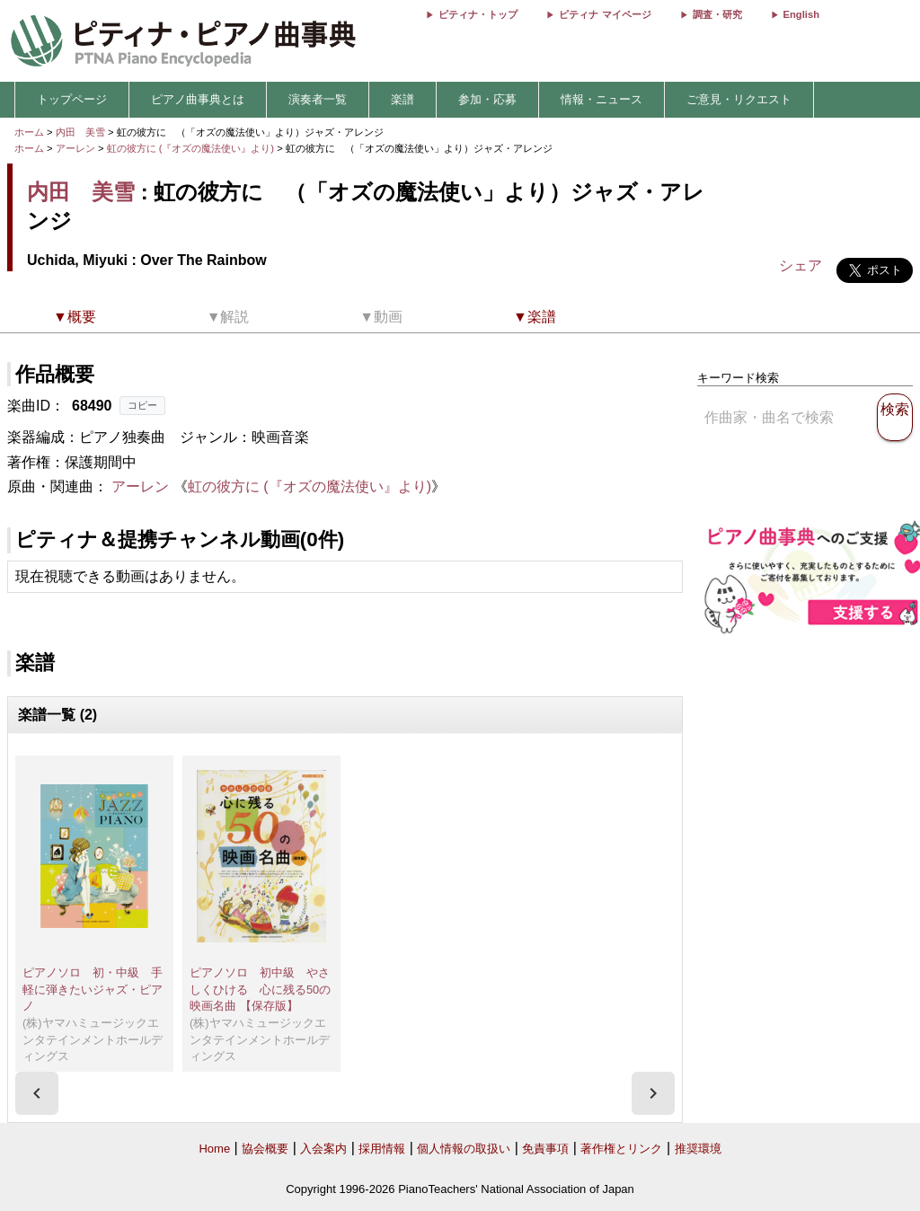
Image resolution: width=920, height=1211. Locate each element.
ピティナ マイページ (604, 14)
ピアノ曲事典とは (197, 99)
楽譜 (402, 99)
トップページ (72, 99)
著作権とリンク (621, 1148)
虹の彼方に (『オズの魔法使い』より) (192, 148)
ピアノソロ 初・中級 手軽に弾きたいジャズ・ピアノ (92, 989)
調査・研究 (717, 14)
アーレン (75, 148)
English (801, 14)
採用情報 (381, 1148)
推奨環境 (698, 1148)
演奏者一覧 (317, 99)
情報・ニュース (601, 99)
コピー (142, 405)
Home (214, 1148)
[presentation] (36, 1093)
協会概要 (265, 1148)
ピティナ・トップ (478, 14)
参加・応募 (487, 99)
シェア (800, 265)
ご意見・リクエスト (739, 99)
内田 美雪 (80, 132)
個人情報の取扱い (463, 1148)
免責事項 (545, 1148)
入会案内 (323, 1148)
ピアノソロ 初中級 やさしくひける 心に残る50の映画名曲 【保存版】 (260, 989)
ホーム (29, 132)
